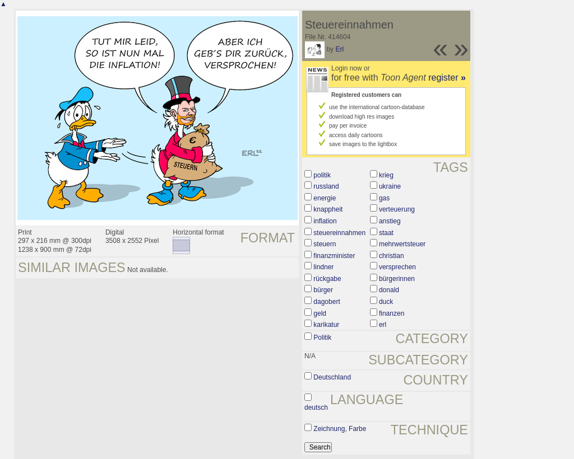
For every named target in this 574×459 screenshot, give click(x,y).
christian (391, 256)
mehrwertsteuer (402, 244)
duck (386, 302)
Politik (322, 337)
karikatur (326, 325)
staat (386, 233)
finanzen (391, 313)
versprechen (397, 267)
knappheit (327, 209)
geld (319, 313)
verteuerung (397, 209)
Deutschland (332, 377)
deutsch (316, 407)
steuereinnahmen (339, 233)
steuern (324, 244)
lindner (323, 267)
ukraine (390, 186)
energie (324, 198)
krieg (386, 175)
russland (326, 186)
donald (389, 290)
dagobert (326, 302)
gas (384, 198)
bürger (323, 290)
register (447, 77)
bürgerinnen (397, 279)
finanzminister (334, 256)
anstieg (390, 221)
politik (322, 175)
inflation (324, 221)
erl (382, 325)
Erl (339, 49)
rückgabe (327, 279)
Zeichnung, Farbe (339, 429)
